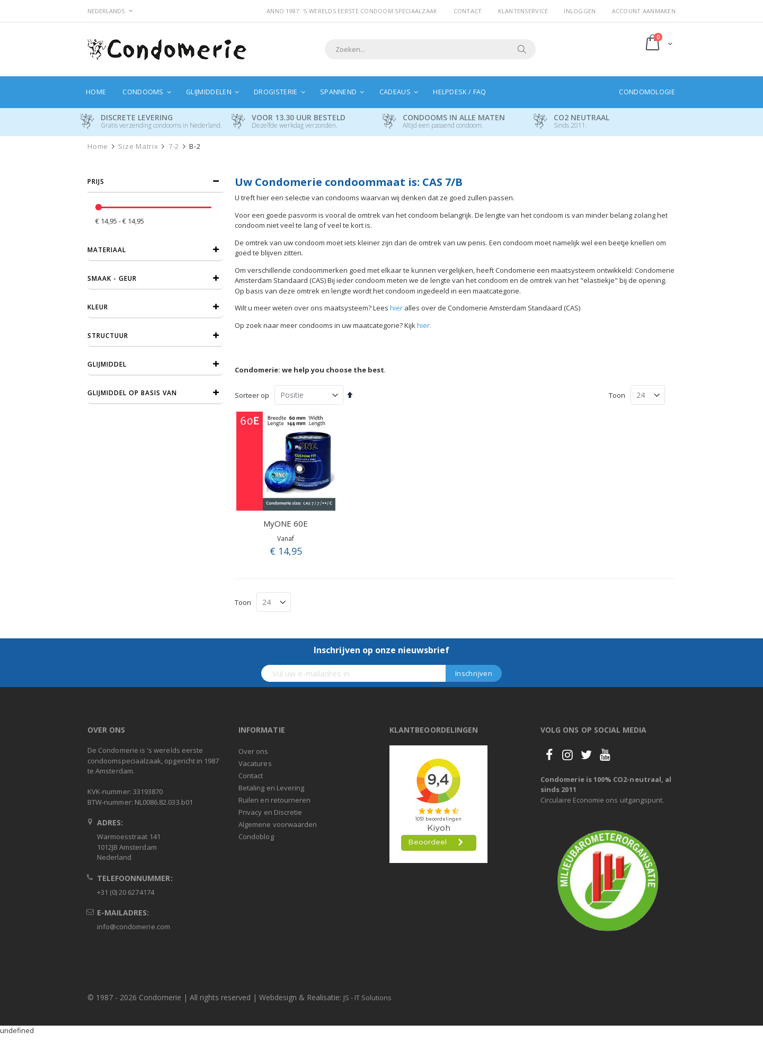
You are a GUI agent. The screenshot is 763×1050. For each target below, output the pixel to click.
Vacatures (255, 763)
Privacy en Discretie (270, 812)
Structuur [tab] (107, 335)
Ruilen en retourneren (274, 800)
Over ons (253, 751)
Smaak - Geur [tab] (112, 278)
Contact (468, 11)
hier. (424, 325)
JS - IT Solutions (367, 997)
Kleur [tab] (97, 307)
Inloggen (580, 11)
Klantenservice (523, 11)
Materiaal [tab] (106, 249)
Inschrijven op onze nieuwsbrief (381, 650)
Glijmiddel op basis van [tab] (132, 392)
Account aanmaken (644, 11)
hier (396, 308)
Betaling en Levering (271, 788)
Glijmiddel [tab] (107, 364)
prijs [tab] (95, 181)
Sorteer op (252, 395)
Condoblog (256, 836)
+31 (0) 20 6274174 (125, 892)
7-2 (173, 146)
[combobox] (430, 49)
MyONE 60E (285, 523)
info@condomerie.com (133, 926)
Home (97, 146)
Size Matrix (138, 146)
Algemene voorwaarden (277, 824)
